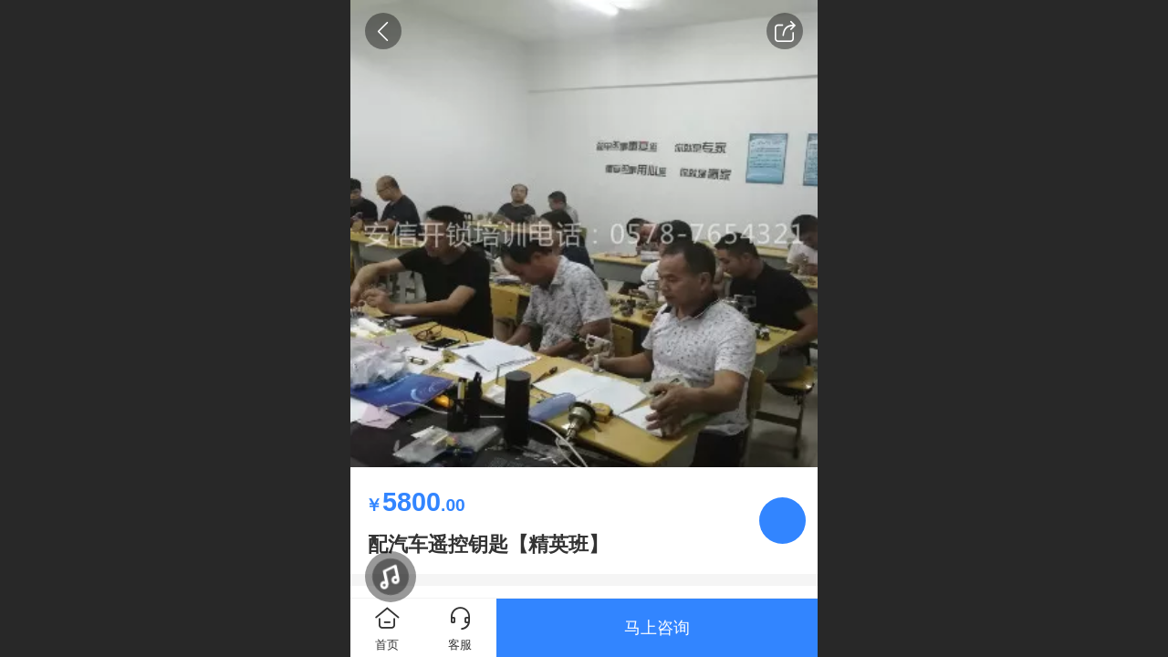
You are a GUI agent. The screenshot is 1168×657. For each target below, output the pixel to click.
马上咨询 (657, 628)
